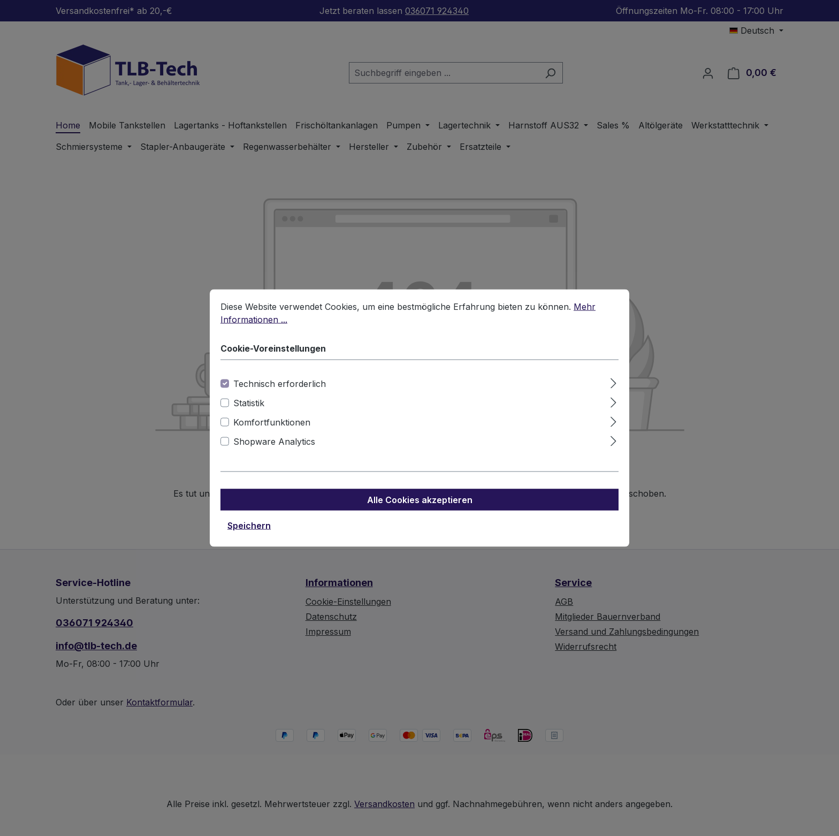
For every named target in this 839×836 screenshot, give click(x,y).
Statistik (248, 403)
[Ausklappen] (613, 382)
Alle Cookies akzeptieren (419, 500)
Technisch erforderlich (279, 383)
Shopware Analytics (274, 441)
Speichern (249, 525)
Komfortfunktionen (271, 422)
